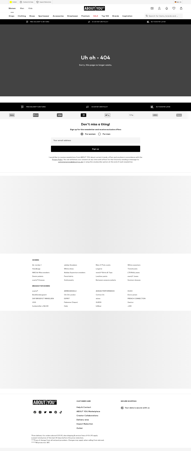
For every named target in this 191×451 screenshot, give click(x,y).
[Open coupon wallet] (152, 8)
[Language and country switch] (178, 2)
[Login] (159, 8)
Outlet (13, 2)
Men (22, 8)
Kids (30, 8)
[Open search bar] (146, 16)
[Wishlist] (173, 8)
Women (12, 8)
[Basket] (181, 8)
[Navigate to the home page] (94, 8)
